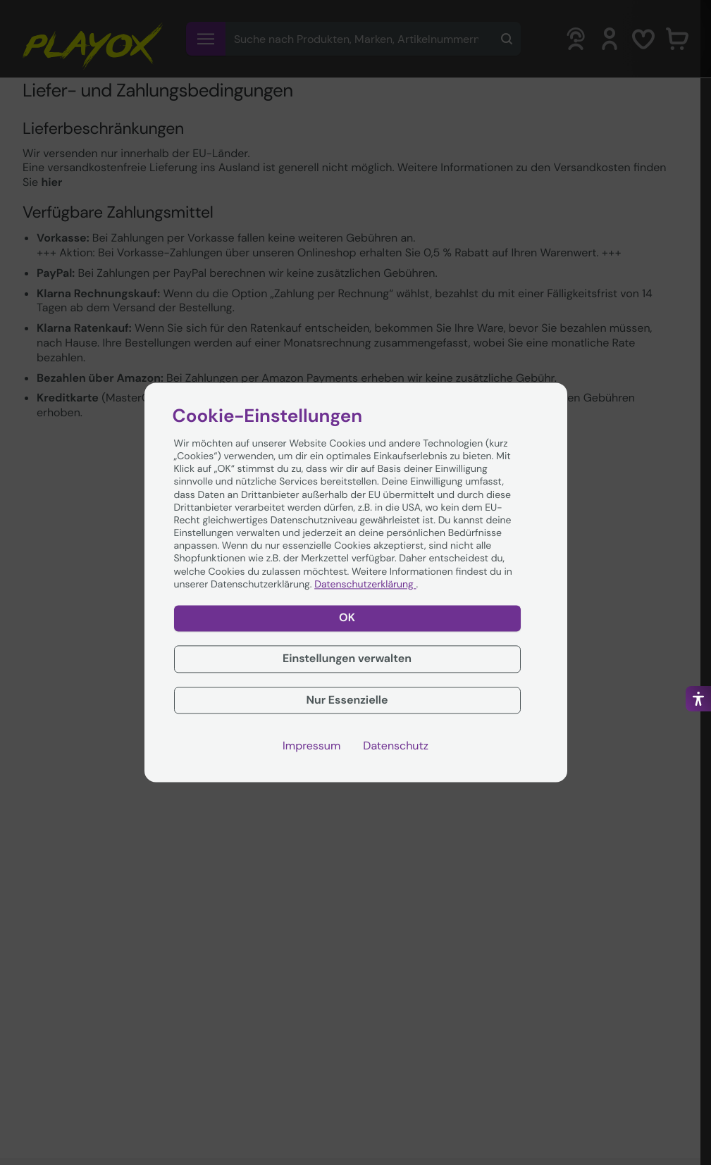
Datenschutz (395, 747)
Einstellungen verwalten (347, 658)
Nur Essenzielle (347, 699)
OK (347, 617)
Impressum (311, 747)
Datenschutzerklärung (365, 584)
